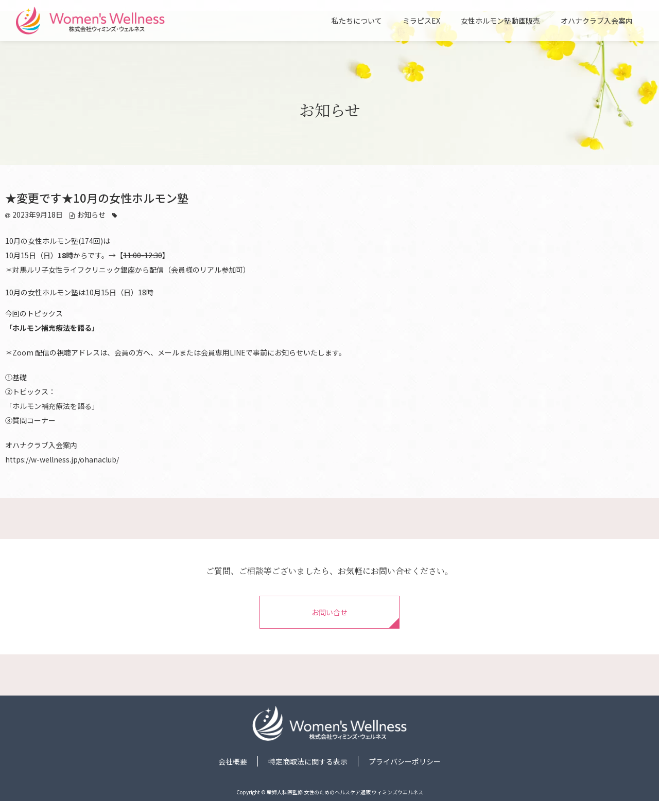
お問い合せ (329, 612)
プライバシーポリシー (405, 761)
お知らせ (91, 214)
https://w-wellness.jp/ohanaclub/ (62, 459)
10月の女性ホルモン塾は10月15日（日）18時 (79, 292)
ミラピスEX (421, 21)
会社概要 (232, 761)
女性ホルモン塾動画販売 (500, 21)
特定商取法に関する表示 (308, 761)
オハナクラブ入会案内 (597, 21)
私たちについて (357, 21)
